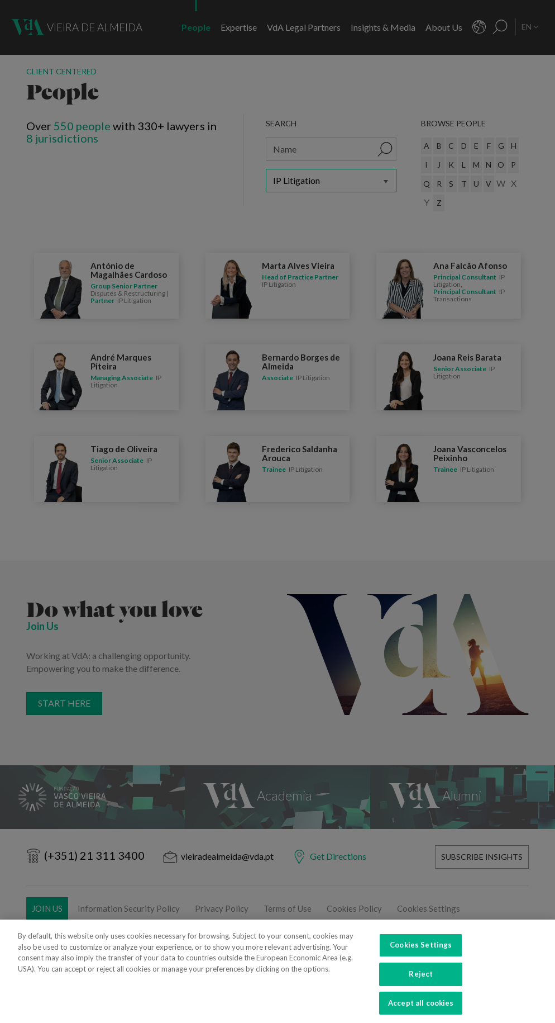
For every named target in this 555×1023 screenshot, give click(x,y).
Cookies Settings (421, 953)
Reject (421, 982)
